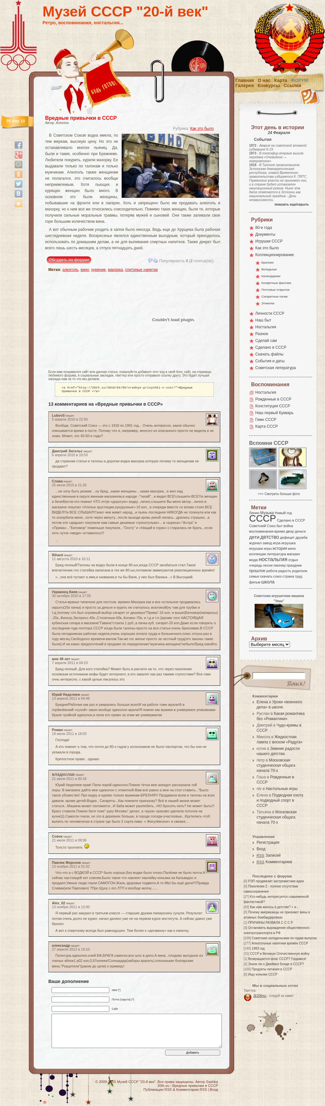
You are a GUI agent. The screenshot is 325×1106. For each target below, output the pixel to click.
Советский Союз (262, 526)
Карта (280, 80)
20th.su (163, 1087)
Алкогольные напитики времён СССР (280, 943)
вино (84, 269)
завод (267, 543)
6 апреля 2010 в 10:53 (70, 456)
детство (269, 537)
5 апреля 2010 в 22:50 (70, 421)
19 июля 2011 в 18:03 (69, 735)
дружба (301, 537)
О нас (264, 80)
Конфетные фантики (276, 283)
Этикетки (267, 303)
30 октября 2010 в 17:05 (71, 597)
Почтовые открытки (275, 289)
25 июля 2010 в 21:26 (69, 486)
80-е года (263, 227)
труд (298, 576)
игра (277, 543)
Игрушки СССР (269, 241)
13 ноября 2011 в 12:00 (71, 908)
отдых (293, 560)
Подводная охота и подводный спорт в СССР (280, 800)
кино (292, 548)
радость (284, 571)
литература (276, 554)
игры (267, 548)
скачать (266, 576)
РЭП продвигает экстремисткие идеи (276, 881)
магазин (293, 554)
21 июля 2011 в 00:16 (69, 780)
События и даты (269, 361)
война (288, 526)
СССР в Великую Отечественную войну (279, 953)
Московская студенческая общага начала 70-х (276, 765)
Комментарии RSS (191, 1091)
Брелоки (267, 262)
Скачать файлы (269, 354)
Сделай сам (266, 340)
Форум (299, 80)
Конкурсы (269, 85)
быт (279, 526)
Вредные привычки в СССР (81, 118)
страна (288, 576)
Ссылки (292, 85)
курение (98, 269)
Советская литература (275, 368)
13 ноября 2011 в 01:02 (71, 868)
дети (254, 537)
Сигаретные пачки (274, 296)
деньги (300, 531)
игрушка (289, 543)
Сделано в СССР (270, 347)
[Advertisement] (86, 319)
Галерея (244, 85)
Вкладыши (269, 269)
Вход (261, 849)
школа (267, 581)
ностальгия (273, 559)
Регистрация (268, 842)
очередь (255, 565)
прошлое (257, 571)
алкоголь (70, 269)
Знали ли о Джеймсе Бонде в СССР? (276, 964)
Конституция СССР (272, 406)
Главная (244, 80)
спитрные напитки (141, 269)
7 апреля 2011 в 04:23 (70, 664)
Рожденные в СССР (273, 399)
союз (277, 576)
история (280, 548)
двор (290, 531)
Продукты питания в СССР (272, 969)
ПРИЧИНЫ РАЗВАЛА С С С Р (270, 922)
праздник (294, 565)
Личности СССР (269, 313)
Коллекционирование (274, 255)
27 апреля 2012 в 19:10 (71, 951)
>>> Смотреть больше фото (279, 494)
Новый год (283, 513)
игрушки (256, 548)
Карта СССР (266, 426)
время (279, 531)
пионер (279, 565)
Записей (269, 855)
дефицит (287, 537)
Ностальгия (265, 327)
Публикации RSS (157, 1091)
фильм (254, 582)
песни (267, 565)
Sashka (212, 1083)
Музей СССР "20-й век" (125, 11)
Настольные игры (281, 788)
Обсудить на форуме (69, 260)
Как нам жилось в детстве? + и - (274, 907)
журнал (255, 543)
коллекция (257, 554)
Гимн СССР (265, 419)
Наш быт (263, 320)
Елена (262, 702)
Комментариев (274, 862)
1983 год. (258, 948)
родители (299, 571)
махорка (115, 269)
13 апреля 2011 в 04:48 (71, 700)
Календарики (270, 276)
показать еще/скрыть (291, 204)
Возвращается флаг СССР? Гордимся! (277, 959)
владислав (63, 775)
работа (271, 571)
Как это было (202, 128)
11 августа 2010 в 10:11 (71, 560)
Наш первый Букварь (274, 413)
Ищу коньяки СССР (263, 974)
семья (254, 576)
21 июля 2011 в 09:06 (69, 841)
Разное (261, 334)
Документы (265, 234)
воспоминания (261, 531)
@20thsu (259, 996)
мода (253, 560)
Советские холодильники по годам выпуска (284, 938)
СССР (262, 518)
